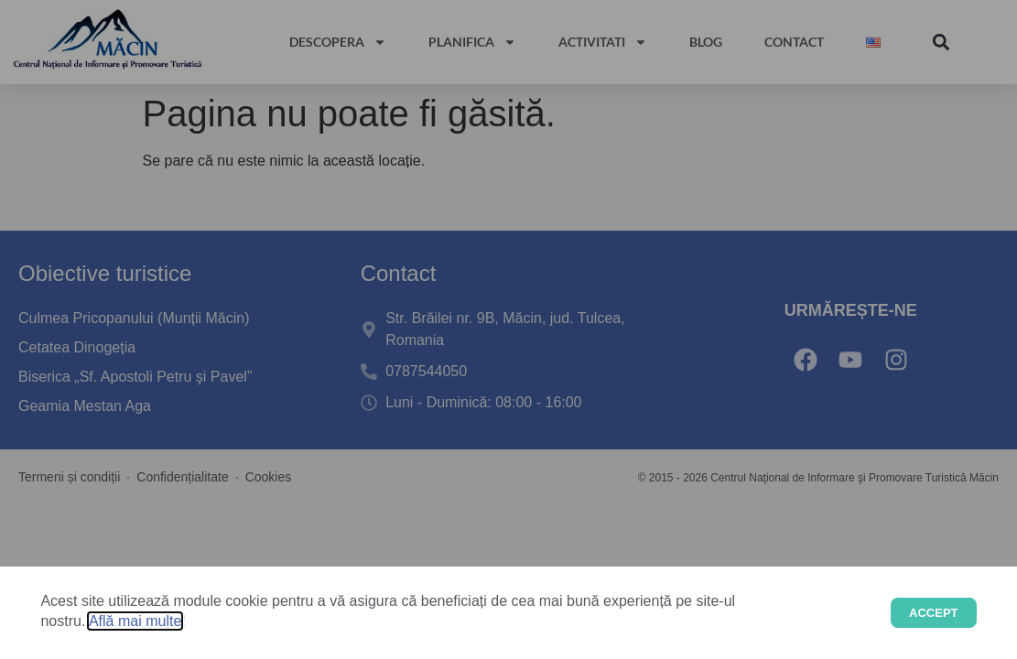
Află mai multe (135, 621)
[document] (508, 329)
